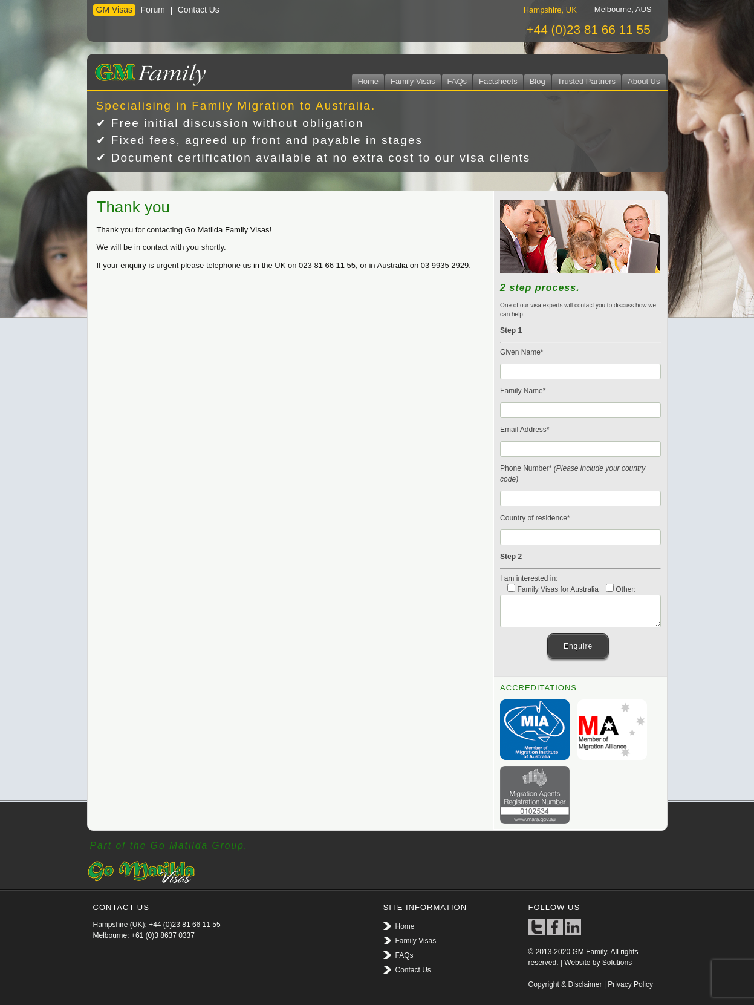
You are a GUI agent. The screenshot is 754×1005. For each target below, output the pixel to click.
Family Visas (413, 81)
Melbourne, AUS (623, 9)
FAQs (457, 81)
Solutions (617, 962)
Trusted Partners (586, 81)
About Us (644, 81)
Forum (153, 10)
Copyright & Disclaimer (565, 984)
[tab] (550, 9)
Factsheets (498, 81)
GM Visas (114, 10)
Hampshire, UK (550, 10)
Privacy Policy (630, 984)
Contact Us (198, 10)
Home (368, 81)
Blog (537, 81)
